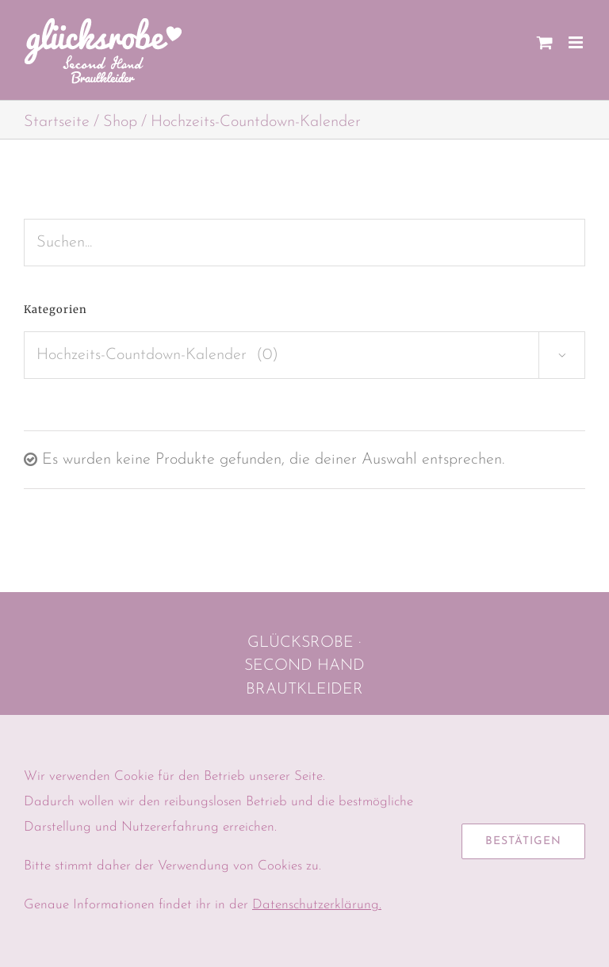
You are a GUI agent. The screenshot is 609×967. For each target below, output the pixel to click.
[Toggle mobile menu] (577, 42)
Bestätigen (523, 841)
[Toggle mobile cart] (545, 42)
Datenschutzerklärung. (316, 905)
